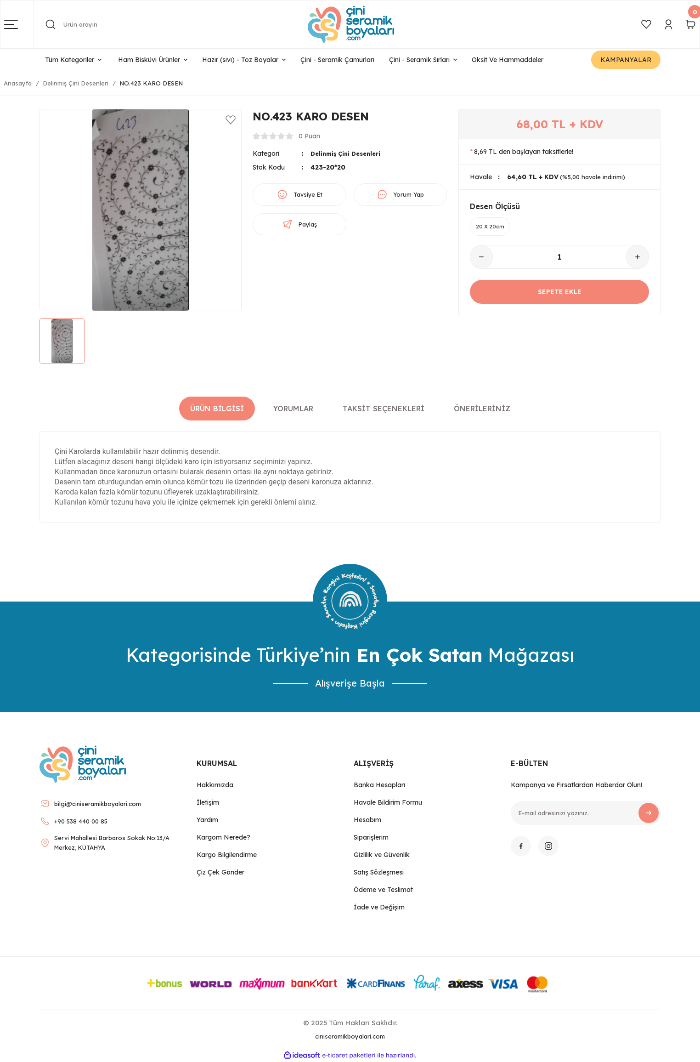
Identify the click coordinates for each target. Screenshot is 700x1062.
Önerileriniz (482, 408)
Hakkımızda (215, 785)
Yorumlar (293, 408)
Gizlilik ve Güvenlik (382, 855)
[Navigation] (19, 24)
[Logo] (351, 24)
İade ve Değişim (379, 907)
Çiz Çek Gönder (220, 872)
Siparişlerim (371, 837)
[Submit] (648, 813)
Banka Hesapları (379, 785)
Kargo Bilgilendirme (227, 855)
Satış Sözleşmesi (379, 872)
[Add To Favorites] (230, 120)
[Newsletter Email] (585, 813)
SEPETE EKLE (559, 294)
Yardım (207, 820)
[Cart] (690, 24)
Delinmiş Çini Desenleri (348, 153)
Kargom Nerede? (223, 837)
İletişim (208, 802)
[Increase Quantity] (637, 259)
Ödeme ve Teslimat (383, 890)
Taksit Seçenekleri (383, 408)
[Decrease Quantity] (481, 259)
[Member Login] (668, 24)
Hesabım (367, 820)
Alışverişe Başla (350, 683)
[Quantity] (559, 259)
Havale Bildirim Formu (388, 802)
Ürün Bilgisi (217, 408)
